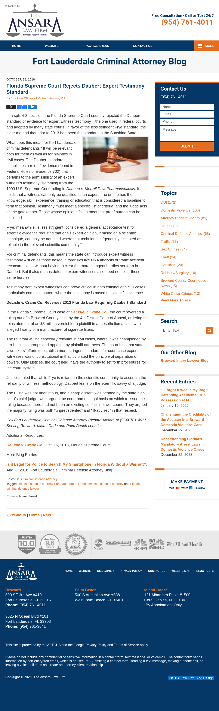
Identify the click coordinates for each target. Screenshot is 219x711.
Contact (142, 46)
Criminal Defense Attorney (39, 479)
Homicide (172, 265)
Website (52, 46)
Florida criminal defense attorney (100, 484)
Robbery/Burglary (178, 273)
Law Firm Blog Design (191, 678)
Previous (16, 515)
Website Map (181, 570)
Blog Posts (205, 570)
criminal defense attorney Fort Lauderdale (47, 484)
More (209, 46)
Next (49, 515)
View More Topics (176, 300)
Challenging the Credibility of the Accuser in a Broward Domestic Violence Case (186, 419)
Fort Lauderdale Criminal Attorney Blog (34, 20)
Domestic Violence (180, 210)
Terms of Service (126, 645)
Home (16, 46)
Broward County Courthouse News (183, 283)
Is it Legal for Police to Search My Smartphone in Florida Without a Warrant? (76, 464)
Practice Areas (96, 46)
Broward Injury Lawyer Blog (185, 361)
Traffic (169, 242)
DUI (168, 202)
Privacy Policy (131, 570)
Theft (168, 257)
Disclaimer (105, 570)
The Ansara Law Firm (49, 677)
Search (209, 330)
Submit (187, 146)
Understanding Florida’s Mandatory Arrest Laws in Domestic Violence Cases (182, 444)
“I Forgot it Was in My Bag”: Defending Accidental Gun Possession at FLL (184, 395)
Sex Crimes (174, 249)
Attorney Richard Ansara (184, 218)
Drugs (169, 226)
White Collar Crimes (180, 294)
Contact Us (156, 570)
